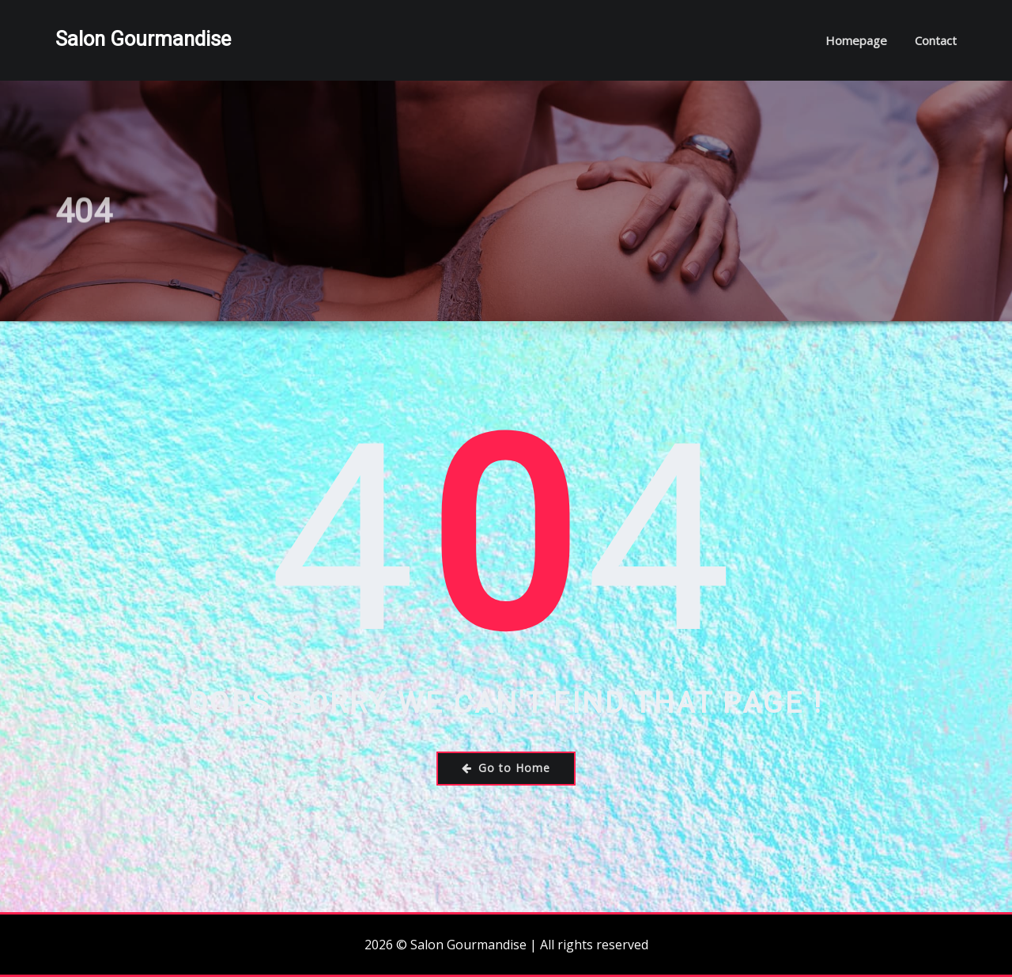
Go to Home (506, 767)
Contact (936, 40)
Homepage (856, 40)
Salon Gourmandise (143, 39)
